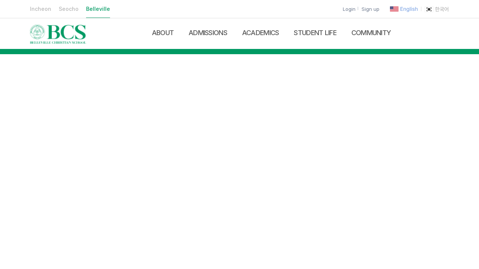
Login (349, 9)
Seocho (69, 9)
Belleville (98, 9)
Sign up (370, 9)
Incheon (40, 9)
